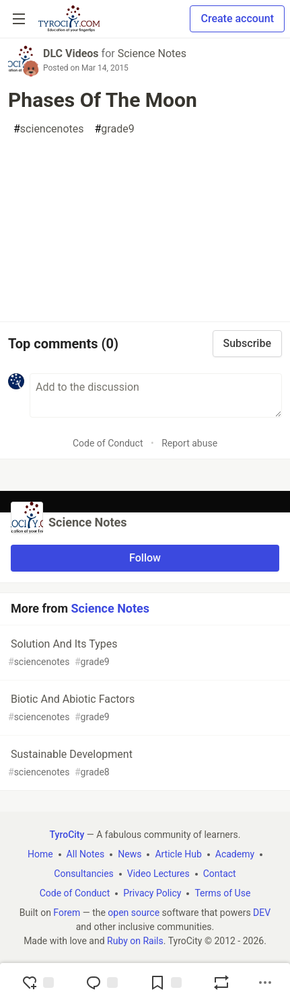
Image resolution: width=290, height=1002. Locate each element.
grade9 (115, 129)
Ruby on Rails (135, 940)
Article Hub (178, 854)
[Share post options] (265, 982)
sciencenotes (48, 129)
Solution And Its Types (143, 653)
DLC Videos (71, 53)
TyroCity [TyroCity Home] (67, 834)
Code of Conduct (108, 443)
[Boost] (221, 982)
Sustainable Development (143, 763)
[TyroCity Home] (69, 18)
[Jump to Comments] (101, 982)
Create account (237, 18)
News (129, 854)
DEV (261, 912)
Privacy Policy (152, 893)
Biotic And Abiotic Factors (143, 708)
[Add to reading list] (165, 982)
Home (40, 854)
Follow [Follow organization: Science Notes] (145, 557)
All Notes (86, 854)
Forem (66, 912)
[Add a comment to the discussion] (155, 395)
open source (133, 912)
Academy (234, 854)
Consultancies (83, 873)
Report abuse (189, 443)
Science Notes (152, 53)
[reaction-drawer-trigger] (37, 982)
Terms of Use (222, 893)
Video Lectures (158, 873)
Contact (219, 873)
